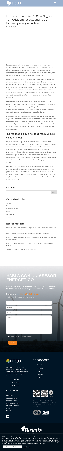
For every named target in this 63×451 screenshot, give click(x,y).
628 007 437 (14, 385)
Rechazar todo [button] (17, 447)
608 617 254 (34, 294)
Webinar (8, 217)
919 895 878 (14, 382)
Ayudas (8, 203)
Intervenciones (19, 27)
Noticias (27, 27)
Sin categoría (10, 214)
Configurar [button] (27, 447)
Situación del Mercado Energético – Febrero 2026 (21, 249)
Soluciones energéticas (12, 405)
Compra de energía (11, 400)
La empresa (9, 395)
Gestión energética (11, 398)
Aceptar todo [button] (7, 447)
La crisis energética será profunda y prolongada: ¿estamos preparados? (27, 233)
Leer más (42, 443)
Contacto (8, 411)
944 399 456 (14, 379)
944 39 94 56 (22, 294)
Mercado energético (12, 209)
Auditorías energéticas (12, 403)
